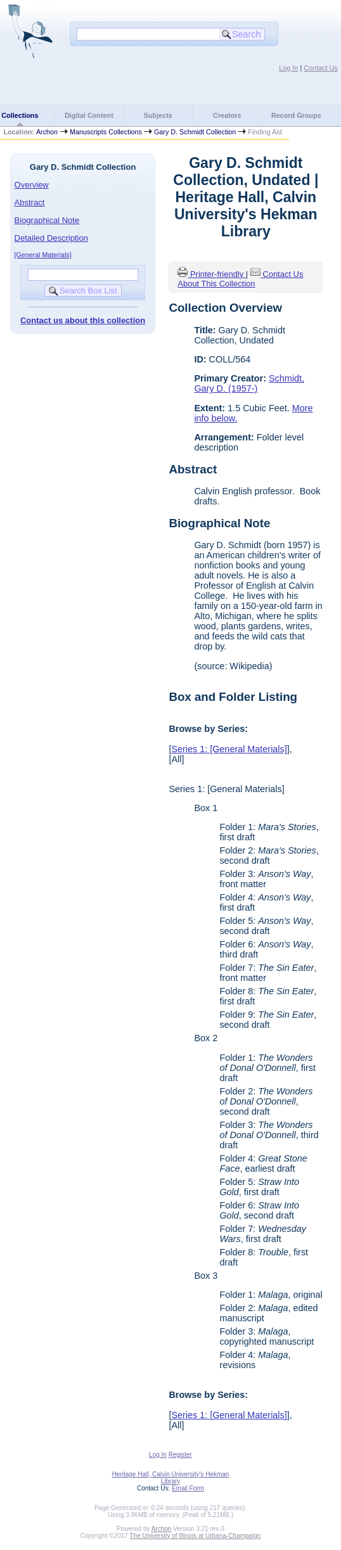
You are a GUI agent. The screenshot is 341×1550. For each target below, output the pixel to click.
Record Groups (296, 115)
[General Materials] (43, 255)
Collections (19, 115)
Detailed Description (51, 238)
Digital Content (89, 115)
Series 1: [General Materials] (228, 749)
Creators (227, 115)
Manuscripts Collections (106, 132)
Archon (47, 132)
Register (180, 1454)
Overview (32, 184)
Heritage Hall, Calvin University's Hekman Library (170, 1478)
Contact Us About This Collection (240, 278)
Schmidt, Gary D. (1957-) (249, 383)
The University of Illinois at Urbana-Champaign (195, 1535)
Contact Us (320, 68)
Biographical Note (47, 220)
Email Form (188, 1488)
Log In (288, 68)
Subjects (158, 115)
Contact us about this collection (82, 320)
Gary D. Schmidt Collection (195, 132)
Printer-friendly (218, 274)
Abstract (30, 202)
